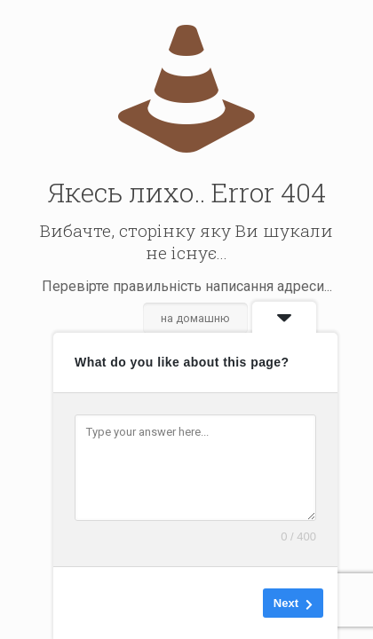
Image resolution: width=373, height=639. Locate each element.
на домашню (195, 318)
